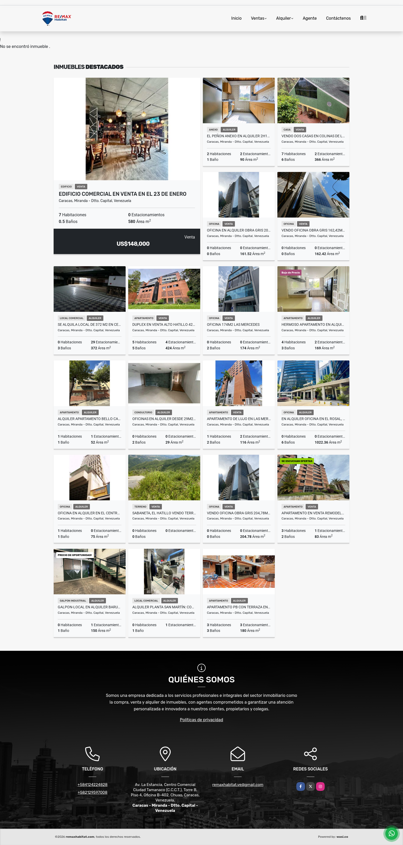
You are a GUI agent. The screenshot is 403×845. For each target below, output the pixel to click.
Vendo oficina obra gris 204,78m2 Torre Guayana (239, 513)
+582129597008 (92, 792)
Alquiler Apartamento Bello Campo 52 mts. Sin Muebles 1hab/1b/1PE (89, 419)
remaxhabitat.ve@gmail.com (237, 784)
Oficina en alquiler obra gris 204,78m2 (239, 230)
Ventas (257, 18)
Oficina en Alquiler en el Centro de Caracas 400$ (89, 513)
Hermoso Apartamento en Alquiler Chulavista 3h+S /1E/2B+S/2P (313, 324)
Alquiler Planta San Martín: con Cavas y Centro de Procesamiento (164, 607)
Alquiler (283, 18)
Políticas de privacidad (201, 719)
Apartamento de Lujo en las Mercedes (239, 419)
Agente (310, 18)
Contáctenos (338, 18)
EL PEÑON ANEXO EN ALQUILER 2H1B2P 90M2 (239, 136)
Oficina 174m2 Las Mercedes (233, 324)
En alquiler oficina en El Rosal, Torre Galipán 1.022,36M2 (313, 419)
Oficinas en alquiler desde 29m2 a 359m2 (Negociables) (164, 419)
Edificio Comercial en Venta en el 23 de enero (122, 194)
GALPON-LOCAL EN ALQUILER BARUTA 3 (89, 607)
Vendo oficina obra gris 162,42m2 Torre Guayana (313, 230)
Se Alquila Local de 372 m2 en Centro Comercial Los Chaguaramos (89, 324)
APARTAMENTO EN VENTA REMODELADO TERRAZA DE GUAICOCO (313, 513)
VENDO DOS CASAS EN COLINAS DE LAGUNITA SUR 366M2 (313, 136)
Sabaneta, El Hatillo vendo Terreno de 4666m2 (164, 513)
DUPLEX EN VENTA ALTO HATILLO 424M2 (164, 324)
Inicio (236, 18)
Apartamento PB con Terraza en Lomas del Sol (239, 607)
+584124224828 (92, 784)
